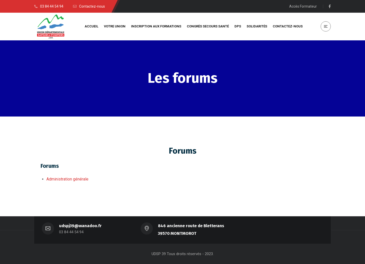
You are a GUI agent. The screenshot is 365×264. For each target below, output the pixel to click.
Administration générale (67, 179)
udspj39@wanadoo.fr (80, 225)
